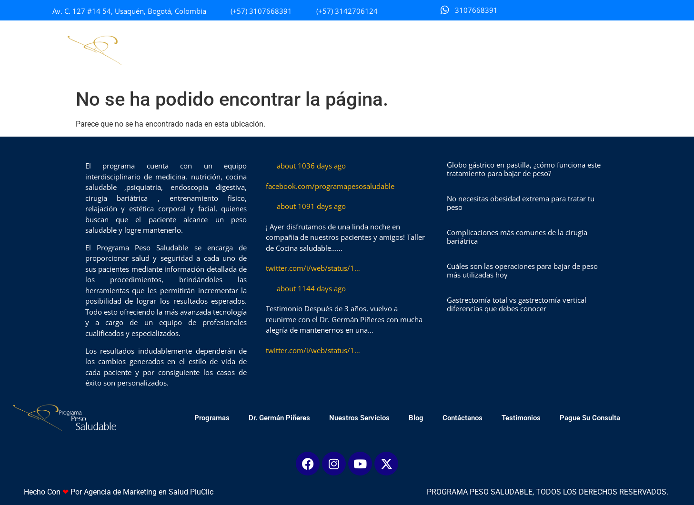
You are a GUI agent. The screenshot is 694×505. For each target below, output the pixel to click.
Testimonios (534, 50)
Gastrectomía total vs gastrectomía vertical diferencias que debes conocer (516, 304)
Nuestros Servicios (373, 50)
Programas (225, 50)
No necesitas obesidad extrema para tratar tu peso (520, 203)
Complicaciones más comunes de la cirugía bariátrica (517, 237)
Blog (429, 50)
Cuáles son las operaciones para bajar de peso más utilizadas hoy (522, 270)
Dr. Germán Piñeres (293, 50)
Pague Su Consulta (603, 50)
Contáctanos (476, 50)
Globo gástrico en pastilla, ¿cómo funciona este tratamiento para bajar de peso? (524, 169)
